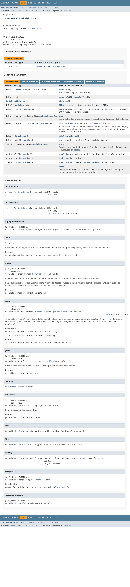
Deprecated (39, 3)
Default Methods (95, 82)
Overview (5, 3)
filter (62, 105)
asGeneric (64, 90)
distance (63, 101)
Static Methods (30, 82)
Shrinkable (32, 28)
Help (55, 3)
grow (61, 116)
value (61, 166)
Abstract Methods (73, 82)
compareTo (64, 97)
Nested (13, 11)
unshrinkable (65, 158)
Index (48, 3)
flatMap (63, 109)
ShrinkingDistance (15, 101)
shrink (62, 144)
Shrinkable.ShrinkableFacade (51, 67)
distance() (79, 150)
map (60, 140)
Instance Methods (50, 82)
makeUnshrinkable (68, 136)
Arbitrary (107, 109)
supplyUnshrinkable (69, 154)
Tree (30, 3)
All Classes (57, 7)
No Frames (42, 7)
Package (14, 3)
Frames (32, 7)
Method (35, 11)
